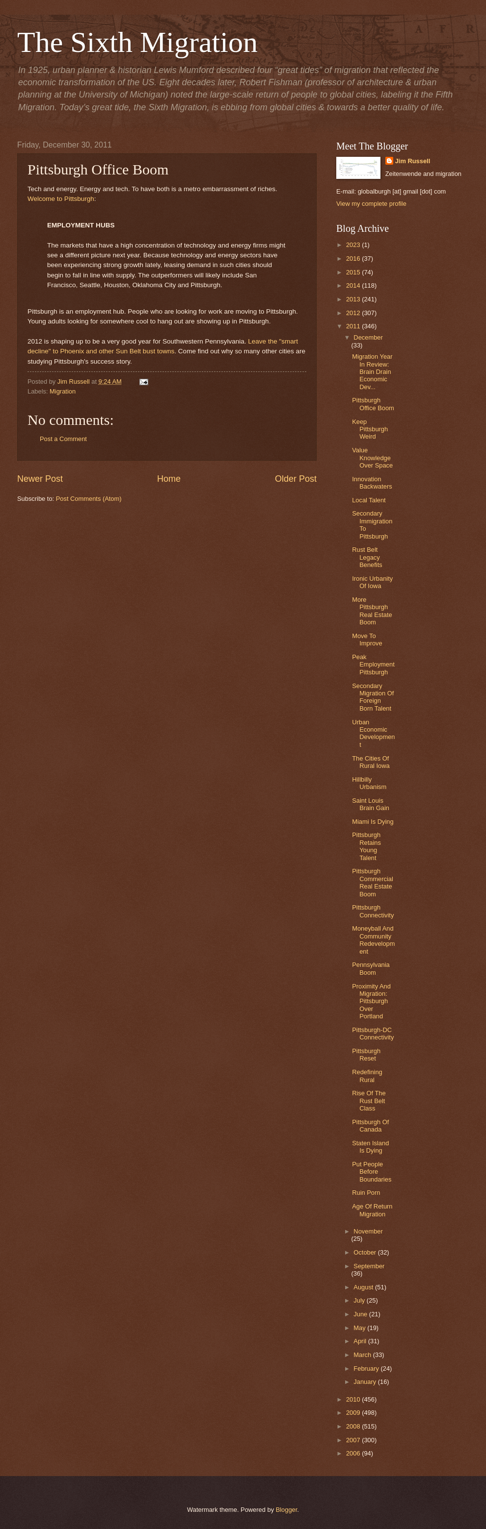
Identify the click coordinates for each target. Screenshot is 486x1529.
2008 (354, 1426)
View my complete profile (371, 203)
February (366, 1368)
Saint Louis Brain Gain (370, 804)
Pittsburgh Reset (366, 1054)
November (367, 1231)
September (368, 1266)
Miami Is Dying (372, 821)
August (364, 1287)
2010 (354, 1399)
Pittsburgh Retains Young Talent (366, 846)
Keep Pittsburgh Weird (370, 429)
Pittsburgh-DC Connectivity (373, 1033)
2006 (354, 1453)
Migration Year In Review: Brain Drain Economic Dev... (372, 372)
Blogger (286, 1509)
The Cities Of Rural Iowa (371, 762)
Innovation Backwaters (372, 482)
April (360, 1341)
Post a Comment (63, 439)
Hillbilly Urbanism (369, 783)
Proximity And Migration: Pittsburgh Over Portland (371, 1001)
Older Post (296, 479)
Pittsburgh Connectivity (373, 911)
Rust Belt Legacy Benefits (367, 557)
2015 (354, 272)
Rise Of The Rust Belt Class (368, 1100)
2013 (354, 299)
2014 (354, 285)
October (365, 1252)
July (359, 1300)
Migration (63, 391)
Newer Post (40, 479)
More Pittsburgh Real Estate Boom (372, 611)
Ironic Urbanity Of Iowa (372, 582)
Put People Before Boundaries (371, 1171)
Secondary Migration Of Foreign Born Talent (373, 697)
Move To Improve (367, 639)
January (365, 1381)
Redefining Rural (367, 1075)
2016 (354, 258)
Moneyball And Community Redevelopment (373, 940)
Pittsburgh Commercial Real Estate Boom (372, 882)
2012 (354, 313)
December (367, 337)
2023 (354, 244)
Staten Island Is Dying (370, 1146)
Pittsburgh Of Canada (370, 1125)
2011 (354, 326)
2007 (354, 1440)
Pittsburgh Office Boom (373, 403)
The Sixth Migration (137, 42)
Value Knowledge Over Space (372, 457)
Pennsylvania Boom (371, 968)
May (360, 1328)
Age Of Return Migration (372, 1210)
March (363, 1354)
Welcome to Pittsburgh (60, 198)
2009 (354, 1412)
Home (169, 479)
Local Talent (368, 500)
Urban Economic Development (373, 733)
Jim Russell (413, 161)
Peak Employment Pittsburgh (373, 664)
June (361, 1314)
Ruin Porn (366, 1192)
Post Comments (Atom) (89, 498)
